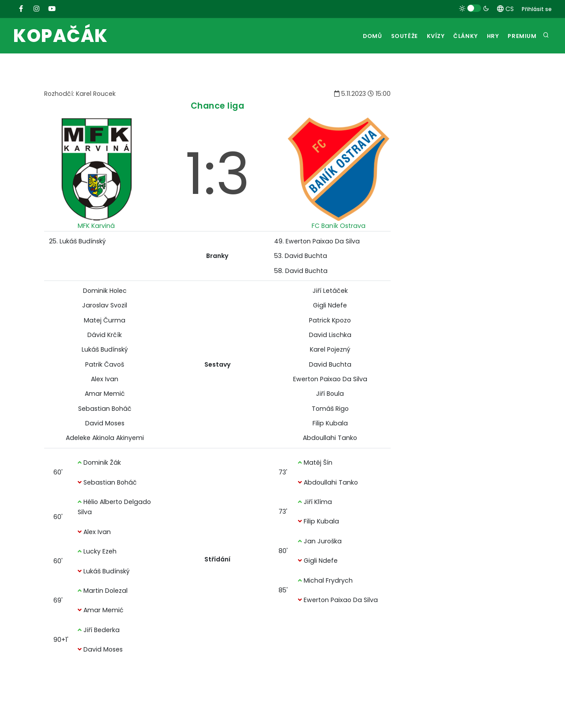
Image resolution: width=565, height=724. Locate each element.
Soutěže (392, 36)
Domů (358, 36)
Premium (521, 36)
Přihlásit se (537, 9)
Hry (489, 36)
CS (505, 8)
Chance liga (218, 106)
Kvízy (426, 36)
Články (459, 36)
